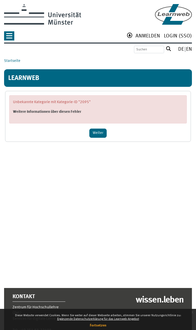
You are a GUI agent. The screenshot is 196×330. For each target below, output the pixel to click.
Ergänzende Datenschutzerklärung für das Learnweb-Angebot (98, 319)
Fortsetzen (98, 325)
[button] (9, 37)
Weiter (98, 133)
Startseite (12, 61)
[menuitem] (148, 36)
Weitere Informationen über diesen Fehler (47, 112)
